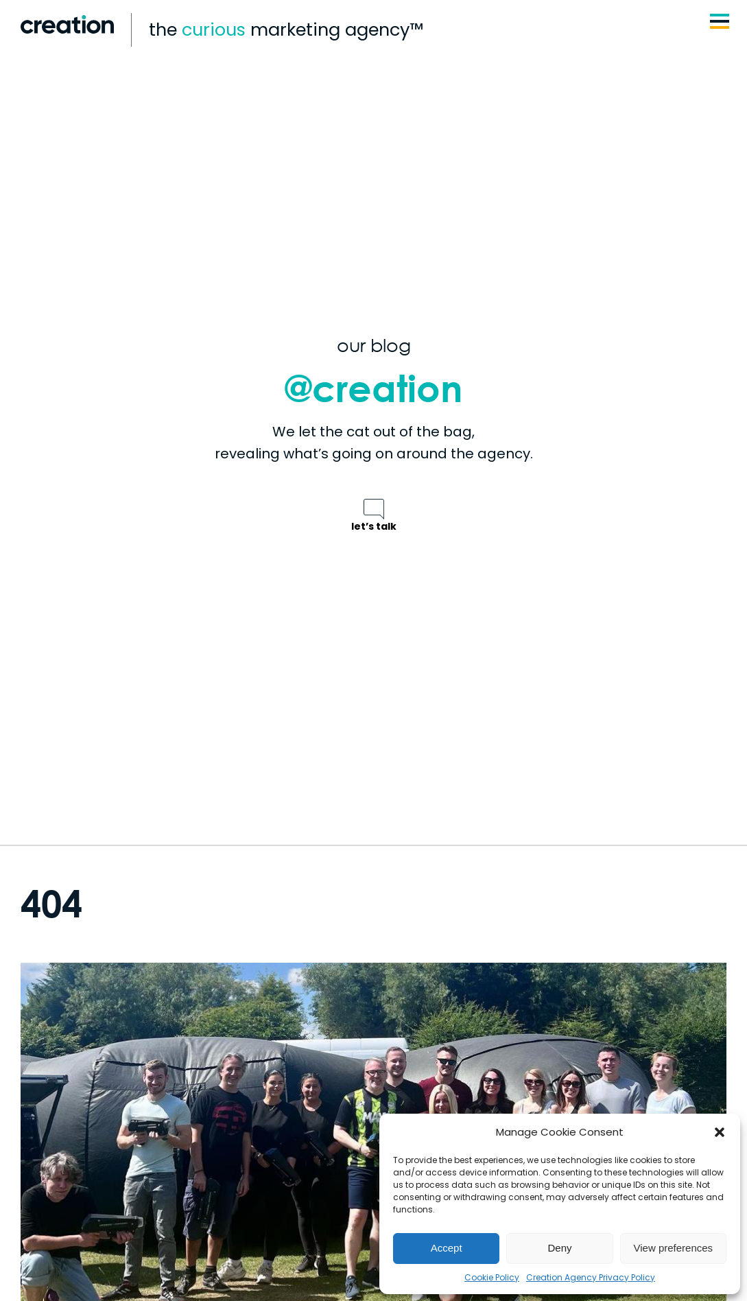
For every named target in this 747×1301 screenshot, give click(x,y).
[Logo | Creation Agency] (67, 20)
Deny (559, 1248)
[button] (719, 1132)
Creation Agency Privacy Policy (590, 1277)
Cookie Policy (491, 1277)
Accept (446, 1248)
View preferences (673, 1248)
